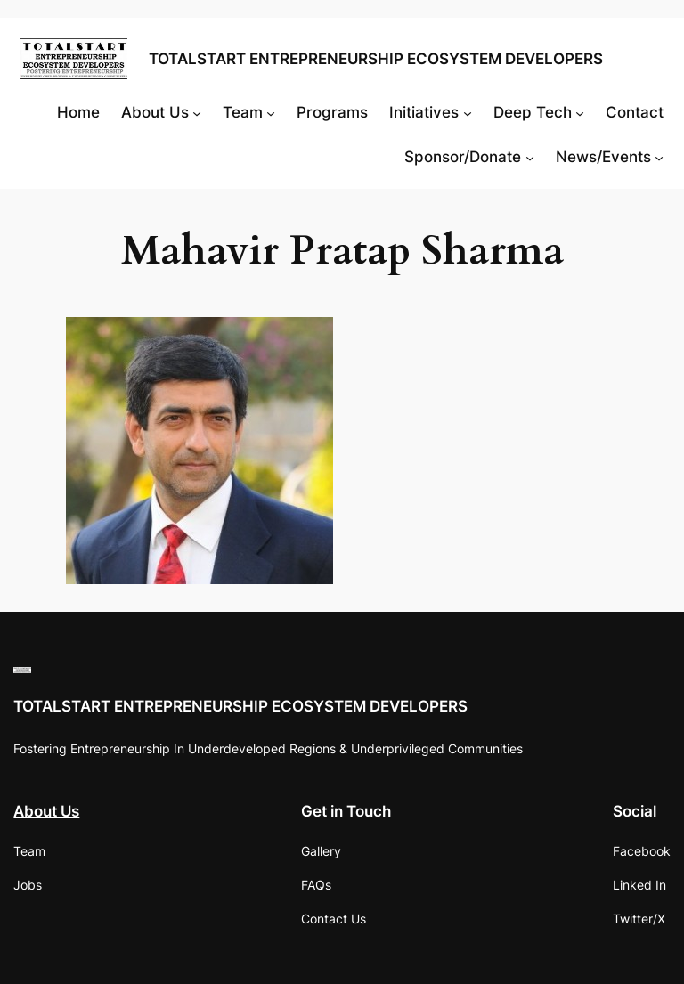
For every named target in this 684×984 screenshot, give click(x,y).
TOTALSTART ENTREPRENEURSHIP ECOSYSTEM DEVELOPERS (376, 59)
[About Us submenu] (196, 112)
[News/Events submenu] (659, 156)
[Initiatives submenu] (467, 112)
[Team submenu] (270, 112)
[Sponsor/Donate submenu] (529, 156)
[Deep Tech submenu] (579, 112)
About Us (46, 811)
